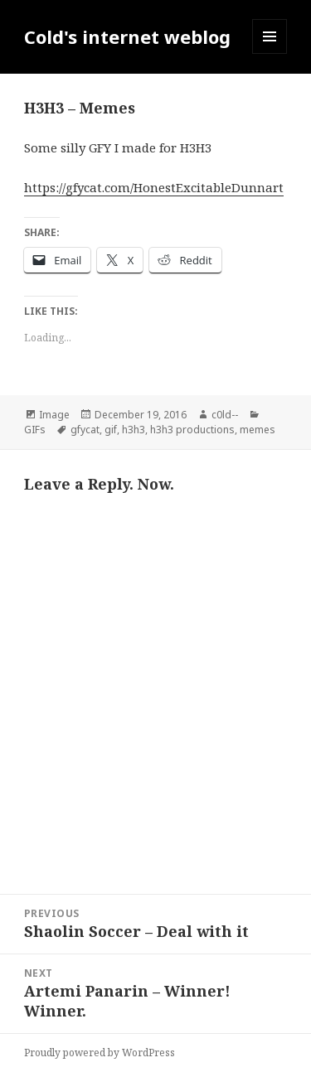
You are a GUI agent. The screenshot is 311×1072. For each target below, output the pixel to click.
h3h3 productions (192, 430)
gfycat (85, 430)
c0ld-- (224, 415)
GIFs (35, 430)
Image (54, 415)
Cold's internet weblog (127, 36)
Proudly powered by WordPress (99, 1052)
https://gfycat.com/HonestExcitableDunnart (154, 187)
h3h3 (133, 430)
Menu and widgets (270, 53)
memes (257, 430)
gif (110, 430)
